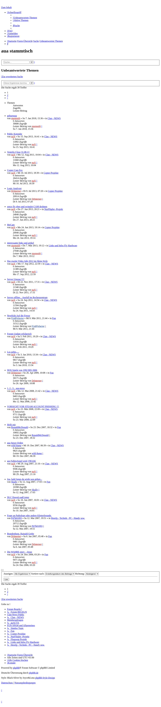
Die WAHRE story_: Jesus (19, 552)
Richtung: (87, 573)
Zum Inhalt (6, 7)
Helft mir (11, 424)
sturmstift (15, 118)
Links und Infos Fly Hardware (63, 245)
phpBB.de (33, 673)
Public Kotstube (14, 134)
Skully (14, 482)
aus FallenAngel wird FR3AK (21, 461)
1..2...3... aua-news (16, 388)
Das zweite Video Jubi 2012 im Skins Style (27, 261)
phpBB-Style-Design (45, 678)
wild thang (16, 445)
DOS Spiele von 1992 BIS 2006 (22, 370)
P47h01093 (16, 518)
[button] (7, 98)
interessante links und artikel (20, 243)
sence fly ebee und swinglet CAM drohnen (27, 206)
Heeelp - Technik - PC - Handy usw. (68, 518)
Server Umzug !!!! (15, 279)
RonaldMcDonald (19, 427)
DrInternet (16, 191)
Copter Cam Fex (15, 170)
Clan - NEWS (54, 118)
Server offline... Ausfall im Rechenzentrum (27, 297)
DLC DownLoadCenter (18, 497)
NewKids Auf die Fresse (18, 315)
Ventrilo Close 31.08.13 (18, 152)
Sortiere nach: (53, 573)
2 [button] (7, 95)
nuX (13, 136)
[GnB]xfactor (17, 318)
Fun (54, 318)
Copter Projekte (51, 173)
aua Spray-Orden (15, 443)
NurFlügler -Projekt (53, 209)
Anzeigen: (17, 573)
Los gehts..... (13, 352)
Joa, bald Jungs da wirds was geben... (24, 479)
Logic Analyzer (14, 188)
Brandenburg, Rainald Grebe (20, 533)
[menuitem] (25, 17)
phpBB (16, 668)
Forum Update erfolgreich (19, 334)
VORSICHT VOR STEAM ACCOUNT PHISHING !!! (33, 406)
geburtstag (12, 115)
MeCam (11, 225)
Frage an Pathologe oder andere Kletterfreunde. (29, 515)
